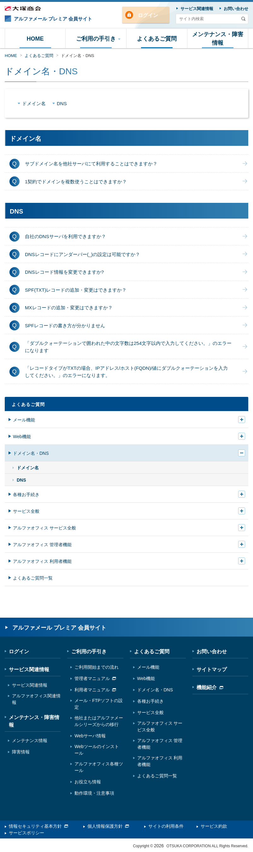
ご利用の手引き (89, 651)
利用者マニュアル (95, 689)
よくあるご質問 (39, 55)
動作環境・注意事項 (94, 793)
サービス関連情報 (29, 669)
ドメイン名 (34, 103)
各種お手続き (26, 494)
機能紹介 (210, 687)
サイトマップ (212, 669)
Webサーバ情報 (90, 735)
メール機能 (24, 419)
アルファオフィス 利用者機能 (42, 561)
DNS (62, 103)
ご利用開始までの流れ (96, 667)
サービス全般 (26, 511)
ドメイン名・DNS (77, 55)
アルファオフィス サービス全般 (44, 527)
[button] (96, 38)
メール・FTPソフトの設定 (98, 704)
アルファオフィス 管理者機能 (42, 544)
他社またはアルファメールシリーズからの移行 (98, 721)
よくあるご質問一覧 (33, 577)
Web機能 (22, 436)
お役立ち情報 (87, 781)
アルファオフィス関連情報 (36, 699)
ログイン (148, 15)
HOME (11, 55)
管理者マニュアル (95, 678)
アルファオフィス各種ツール (98, 767)
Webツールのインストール (96, 750)
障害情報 (21, 751)
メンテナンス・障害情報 (34, 721)
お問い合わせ (212, 651)
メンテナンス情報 (29, 740)
